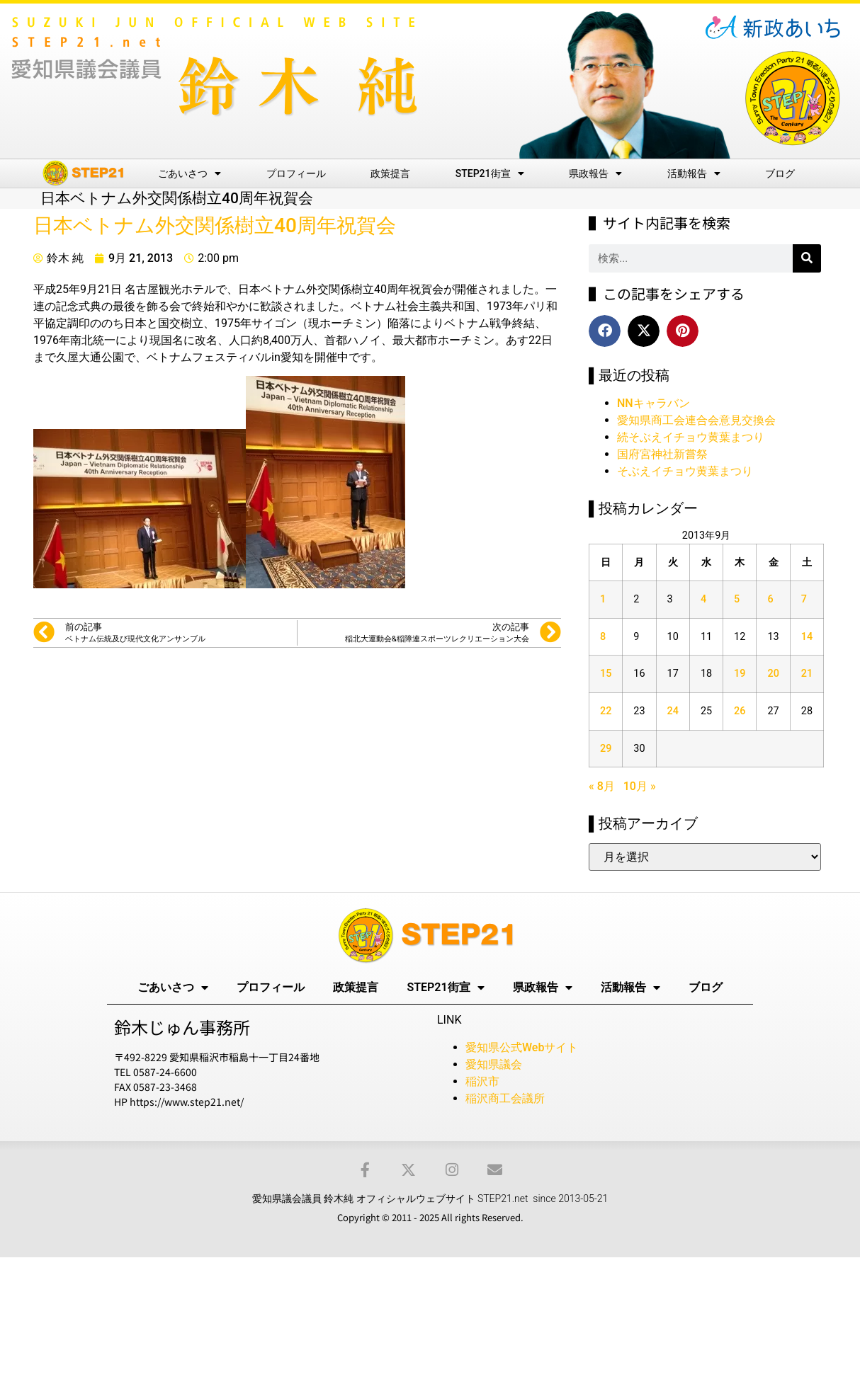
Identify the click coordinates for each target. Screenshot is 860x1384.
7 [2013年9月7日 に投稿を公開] (804, 599)
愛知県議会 (493, 1064)
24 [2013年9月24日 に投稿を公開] (673, 711)
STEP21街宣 (490, 173)
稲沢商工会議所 (505, 1098)
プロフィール (296, 173)
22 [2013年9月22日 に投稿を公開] (605, 711)
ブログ (780, 173)
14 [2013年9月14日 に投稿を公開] (807, 637)
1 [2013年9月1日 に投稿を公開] (603, 599)
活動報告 (693, 173)
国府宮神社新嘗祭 (662, 454)
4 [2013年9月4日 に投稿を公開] (703, 599)
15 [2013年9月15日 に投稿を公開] (605, 674)
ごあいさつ (189, 173)
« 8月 (602, 786)
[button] (605, 331)
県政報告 (595, 173)
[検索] (807, 258)
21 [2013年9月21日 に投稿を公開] (807, 674)
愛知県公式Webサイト (521, 1047)
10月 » (639, 786)
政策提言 (390, 173)
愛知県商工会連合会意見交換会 (696, 420)
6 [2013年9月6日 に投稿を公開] (770, 599)
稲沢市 (482, 1081)
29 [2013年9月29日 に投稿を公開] (605, 749)
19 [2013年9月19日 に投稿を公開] (739, 674)
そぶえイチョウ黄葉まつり (685, 471)
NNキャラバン (653, 403)
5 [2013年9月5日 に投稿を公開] (737, 599)
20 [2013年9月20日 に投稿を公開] (773, 674)
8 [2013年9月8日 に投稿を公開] (603, 637)
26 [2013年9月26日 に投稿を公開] (739, 711)
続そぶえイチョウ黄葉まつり (690, 437)
